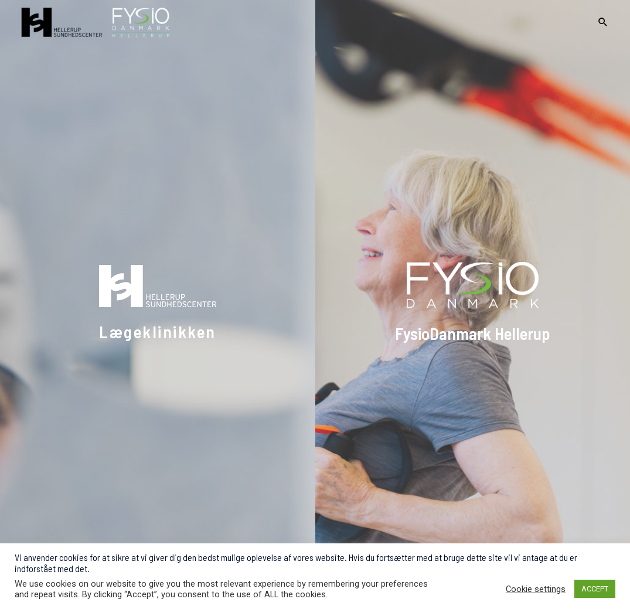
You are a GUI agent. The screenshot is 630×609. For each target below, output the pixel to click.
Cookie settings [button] (536, 589)
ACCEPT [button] (594, 588)
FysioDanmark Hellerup (472, 333)
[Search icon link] (603, 23)
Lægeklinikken (157, 331)
